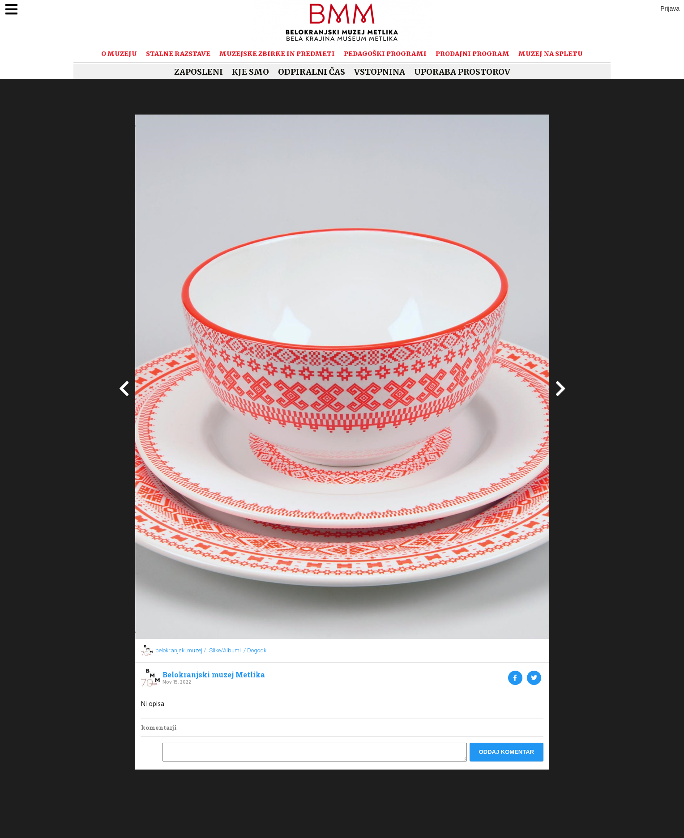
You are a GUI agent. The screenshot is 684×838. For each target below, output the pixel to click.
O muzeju (119, 54)
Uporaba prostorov (462, 72)
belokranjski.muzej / (180, 650)
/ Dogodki (256, 650)
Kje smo (250, 72)
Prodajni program (472, 54)
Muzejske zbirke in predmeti (277, 54)
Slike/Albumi (225, 650)
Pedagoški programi (385, 54)
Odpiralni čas (311, 72)
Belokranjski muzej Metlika (213, 674)
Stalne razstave (178, 54)
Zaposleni (198, 72)
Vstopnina (379, 72)
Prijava (670, 8)
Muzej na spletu (550, 54)
